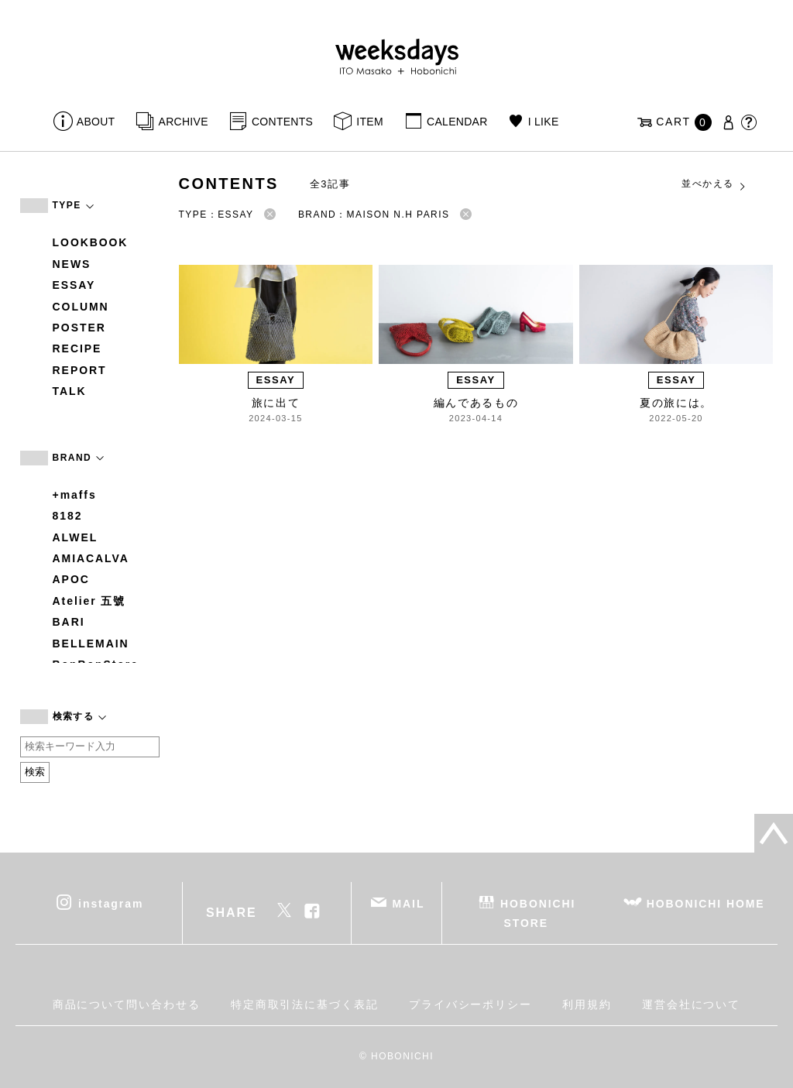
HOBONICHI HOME (706, 903)
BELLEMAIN (91, 643)
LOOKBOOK (91, 242)
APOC (71, 579)
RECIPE (77, 348)
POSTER (79, 327)
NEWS (72, 264)
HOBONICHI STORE (537, 912)
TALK (70, 391)
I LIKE (543, 121)
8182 (68, 516)
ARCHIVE (183, 121)
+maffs (75, 495)
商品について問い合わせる (127, 1004)
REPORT (80, 370)
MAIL (408, 903)
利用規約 (587, 1004)
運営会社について (691, 1004)
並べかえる (714, 184)
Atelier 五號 (89, 601)
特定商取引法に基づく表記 (305, 1004)
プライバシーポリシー (470, 1004)
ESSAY (74, 285)
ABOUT (96, 121)
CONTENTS (282, 121)
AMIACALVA (91, 558)
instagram (110, 903)
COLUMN (81, 306)
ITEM (369, 121)
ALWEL (75, 537)
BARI (69, 622)
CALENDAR (457, 121)
